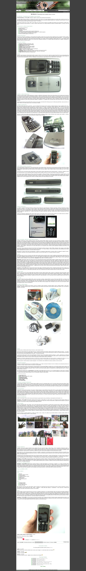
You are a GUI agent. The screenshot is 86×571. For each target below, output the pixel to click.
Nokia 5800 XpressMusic (40, 560)
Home (42, 566)
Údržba (34, 11)
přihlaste (51, 547)
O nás (42, 10)
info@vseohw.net (45, 569)
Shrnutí (45, 11)
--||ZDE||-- (34, 534)
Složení (30, 11)
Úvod (18, 10)
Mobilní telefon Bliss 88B (40, 559)
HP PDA (30, 539)
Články (44, 566)
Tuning (42, 11)
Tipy (26, 11)
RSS (36, 569)
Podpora (37, 10)
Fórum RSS (40, 569)
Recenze (18, 11)
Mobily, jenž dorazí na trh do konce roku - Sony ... (44, 563)
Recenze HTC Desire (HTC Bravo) (42, 558)
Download (27, 10)
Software (22, 11)
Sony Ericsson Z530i (40, 564)
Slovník (32, 10)
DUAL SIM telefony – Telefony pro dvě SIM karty (44, 561)
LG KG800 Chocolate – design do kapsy (43, 562)
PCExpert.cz (37, 539)
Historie (37, 11)
